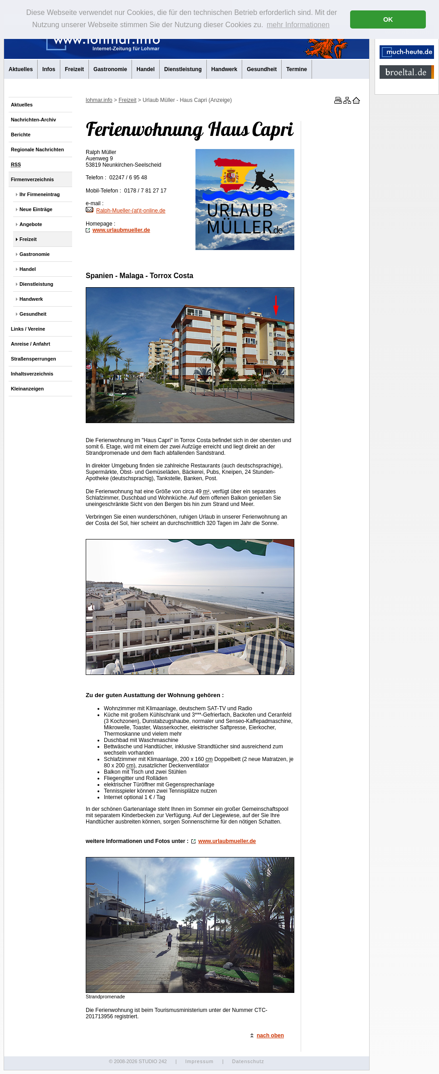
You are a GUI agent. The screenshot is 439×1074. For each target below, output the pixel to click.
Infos (48, 69)
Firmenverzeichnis (32, 179)
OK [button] (388, 19)
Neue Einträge (36, 209)
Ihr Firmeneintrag (40, 194)
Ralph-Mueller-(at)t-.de (126, 210)
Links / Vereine (28, 329)
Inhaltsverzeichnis (32, 373)
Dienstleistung (183, 69)
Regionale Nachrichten (37, 149)
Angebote (31, 224)
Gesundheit (262, 69)
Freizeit (74, 69)
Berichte (20, 134)
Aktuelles (21, 69)
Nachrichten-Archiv (33, 119)
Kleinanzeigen (27, 388)
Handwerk (224, 69)
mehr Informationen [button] (298, 25)
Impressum (199, 1061)
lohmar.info (99, 100)
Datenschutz (248, 1061)
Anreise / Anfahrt (30, 344)
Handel (146, 69)
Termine (296, 69)
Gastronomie (110, 69)
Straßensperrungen (33, 358)
